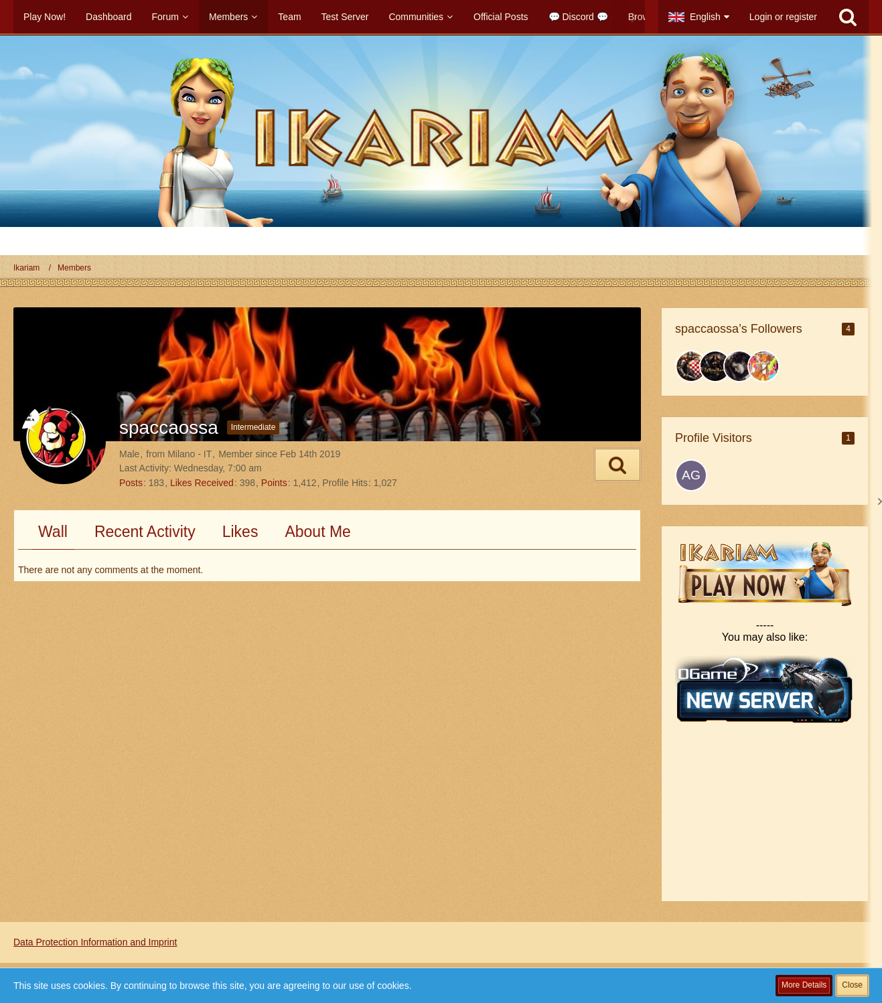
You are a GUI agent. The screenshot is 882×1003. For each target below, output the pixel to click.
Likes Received (202, 482)
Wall (53, 531)
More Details (804, 985)
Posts (131, 482)
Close (852, 985)
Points (274, 482)
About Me (317, 531)
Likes (240, 531)
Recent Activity (145, 531)
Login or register (783, 16)
